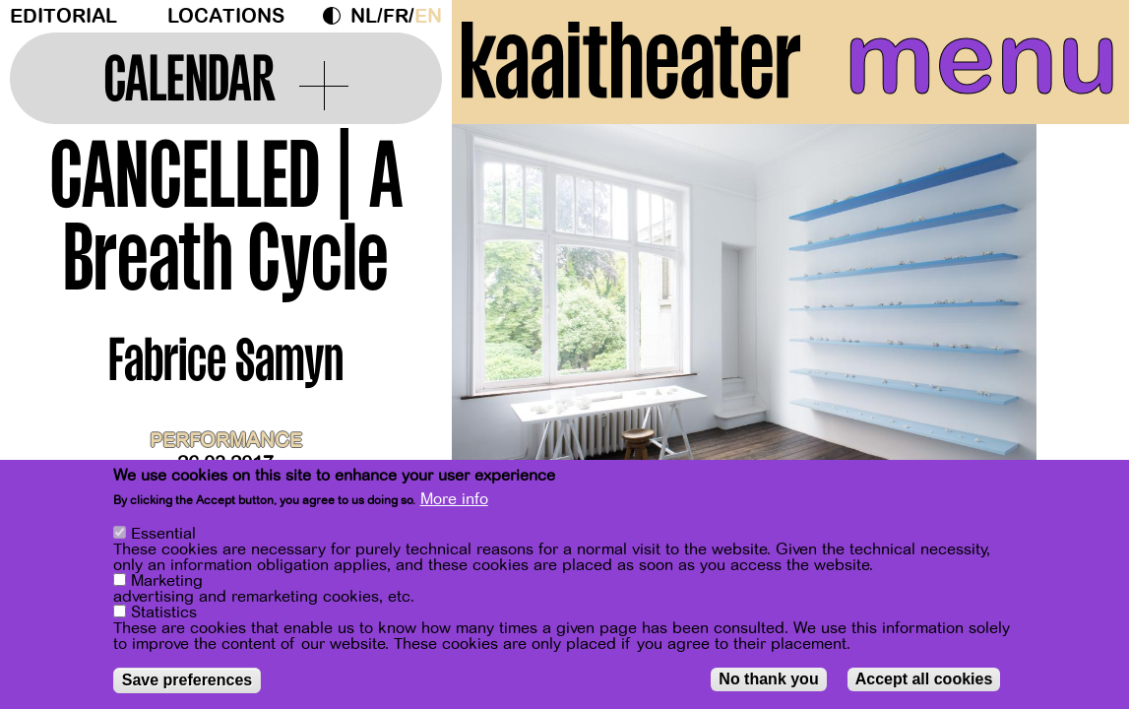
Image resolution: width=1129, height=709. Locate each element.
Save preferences (187, 680)
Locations (225, 16)
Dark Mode (337, 16)
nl (363, 16)
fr (395, 16)
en (428, 16)
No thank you (768, 679)
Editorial (63, 16)
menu (982, 59)
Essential (163, 534)
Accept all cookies (924, 679)
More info (454, 500)
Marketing (167, 581)
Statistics (164, 612)
